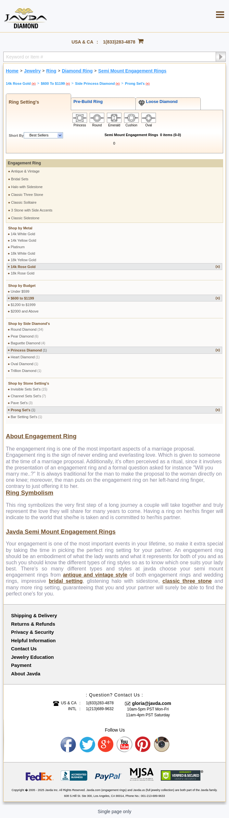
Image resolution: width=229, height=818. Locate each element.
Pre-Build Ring (87, 101)
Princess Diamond (115, 350)
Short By (16, 135)
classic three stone (187, 581)
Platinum (18, 247)
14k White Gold (23, 234)
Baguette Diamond (28, 343)
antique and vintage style (95, 575)
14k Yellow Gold (23, 240)
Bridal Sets (19, 179)
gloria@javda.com (151, 703)
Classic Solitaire (23, 202)
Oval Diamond (24, 364)
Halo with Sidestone (27, 187)
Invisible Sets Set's (29, 389)
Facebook (68, 744)
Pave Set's (21, 403)
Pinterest (143, 744)
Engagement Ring (24, 163)
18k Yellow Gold (23, 260)
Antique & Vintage (25, 171)
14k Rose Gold (115, 266)
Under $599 (20, 291)
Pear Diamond (24, 336)
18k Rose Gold (22, 273)
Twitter (87, 744)
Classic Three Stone (27, 195)
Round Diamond (27, 329)
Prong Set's (115, 410)
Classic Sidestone (25, 218)
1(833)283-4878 (119, 42)
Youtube (125, 744)
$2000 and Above (25, 311)
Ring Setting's (22, 102)
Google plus (106, 744)
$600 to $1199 (115, 298)
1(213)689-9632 (100, 709)
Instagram (162, 744)
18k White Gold (23, 253)
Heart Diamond (25, 357)
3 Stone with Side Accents (31, 210)
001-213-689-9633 (153, 796)
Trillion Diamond (26, 371)
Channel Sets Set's (28, 396)
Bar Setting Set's (26, 417)
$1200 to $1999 (23, 305)
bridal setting (66, 581)
